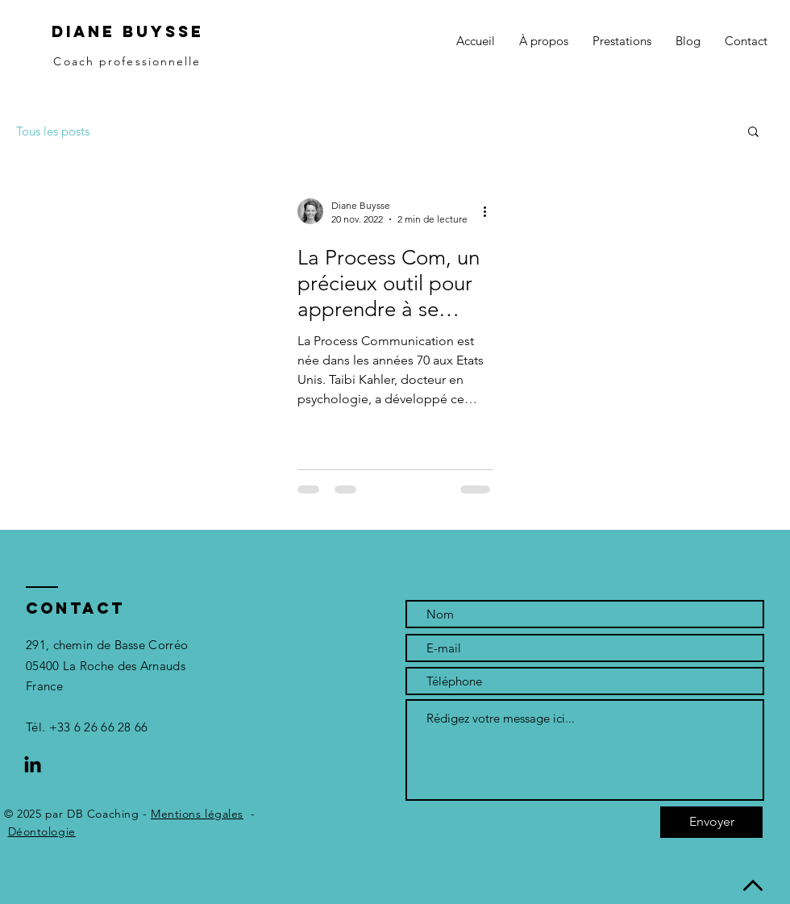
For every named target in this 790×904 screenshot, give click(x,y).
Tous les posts (52, 131)
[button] (621, 41)
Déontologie (42, 831)
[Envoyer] (711, 822)
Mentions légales (197, 813)
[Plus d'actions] (490, 211)
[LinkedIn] (33, 766)
